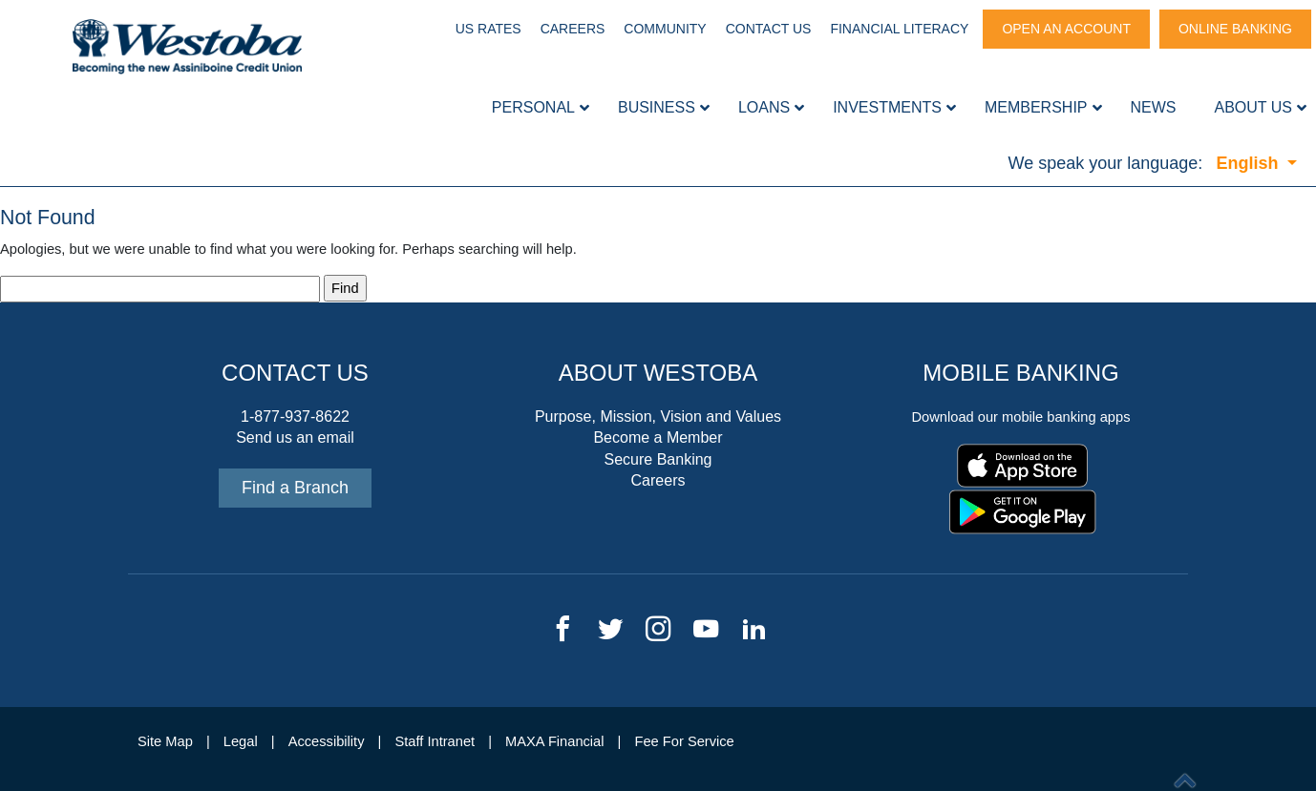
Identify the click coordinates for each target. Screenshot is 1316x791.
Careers (573, 28)
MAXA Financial (554, 741)
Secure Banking (658, 459)
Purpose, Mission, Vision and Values (658, 416)
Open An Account (1066, 28)
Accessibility (326, 741)
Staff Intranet (434, 741)
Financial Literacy (899, 28)
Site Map (165, 741)
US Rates (488, 28)
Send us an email (295, 437)
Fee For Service (684, 741)
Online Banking (1235, 28)
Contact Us (769, 28)
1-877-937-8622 (295, 416)
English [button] (1249, 163)
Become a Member (657, 437)
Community (665, 28)
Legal (240, 741)
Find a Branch (295, 487)
